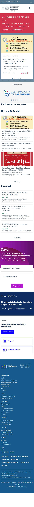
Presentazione (5, 404)
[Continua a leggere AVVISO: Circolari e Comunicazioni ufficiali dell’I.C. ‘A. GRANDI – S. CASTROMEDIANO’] (17, 122)
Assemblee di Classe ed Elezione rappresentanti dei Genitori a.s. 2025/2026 (13, 208)
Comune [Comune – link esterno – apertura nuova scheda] (3, 390)
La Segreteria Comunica (8, 452)
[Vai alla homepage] (7, 8)
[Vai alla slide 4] (18, 78)
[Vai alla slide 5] (20, 78)
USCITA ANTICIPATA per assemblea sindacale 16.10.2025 (14, 193)
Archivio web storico (6, 398)
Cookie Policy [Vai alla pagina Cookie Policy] (5, 459)
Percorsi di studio (6, 424)
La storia (3, 414)
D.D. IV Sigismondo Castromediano (13, 309)
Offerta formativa (6, 430)
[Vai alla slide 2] (14, 78)
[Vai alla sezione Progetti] (17, 341)
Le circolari (4, 442)
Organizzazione (5, 412)
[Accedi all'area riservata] (31, 1)
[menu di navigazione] (3, 8)
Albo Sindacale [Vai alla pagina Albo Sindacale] (25, 462)
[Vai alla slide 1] (12, 78)
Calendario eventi (6, 444)
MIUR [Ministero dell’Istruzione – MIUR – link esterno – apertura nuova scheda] (2, 378)
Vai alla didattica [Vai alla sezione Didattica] (8, 332)
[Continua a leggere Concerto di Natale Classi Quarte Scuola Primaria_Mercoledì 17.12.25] (17, 159)
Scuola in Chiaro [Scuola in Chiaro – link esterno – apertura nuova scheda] (5, 384)
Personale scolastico (7, 420)
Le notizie (4, 440)
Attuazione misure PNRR (8, 396)
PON (2, 448)
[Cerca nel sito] (29, 8)
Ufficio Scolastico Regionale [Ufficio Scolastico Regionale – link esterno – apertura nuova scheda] (9, 380)
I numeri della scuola (7, 408)
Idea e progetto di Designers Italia (17, 486)
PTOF (2, 450)
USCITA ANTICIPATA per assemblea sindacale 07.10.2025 (14, 225)
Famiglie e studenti (6, 422)
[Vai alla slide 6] (21, 100)
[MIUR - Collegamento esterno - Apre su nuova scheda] (10, 2)
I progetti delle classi (7, 434)
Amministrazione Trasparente (19, 456)
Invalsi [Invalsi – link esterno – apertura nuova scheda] (3, 388)
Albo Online (4, 456)
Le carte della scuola (7, 410)
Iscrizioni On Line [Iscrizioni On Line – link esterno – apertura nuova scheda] (6, 386)
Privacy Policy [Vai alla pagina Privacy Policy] (15, 459)
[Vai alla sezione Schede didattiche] (17, 350)
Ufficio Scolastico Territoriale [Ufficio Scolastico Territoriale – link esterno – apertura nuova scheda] (9, 382)
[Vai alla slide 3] (16, 78)
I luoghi (3, 406)
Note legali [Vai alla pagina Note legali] (4, 465)
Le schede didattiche (7, 432)
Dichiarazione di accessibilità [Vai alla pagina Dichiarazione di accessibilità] (9, 462)
